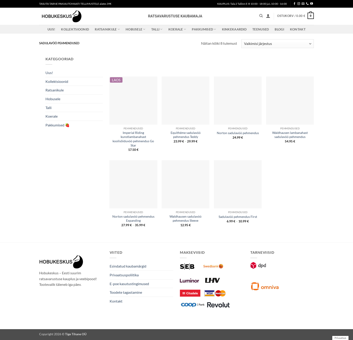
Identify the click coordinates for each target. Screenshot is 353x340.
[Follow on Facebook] (294, 3)
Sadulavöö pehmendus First (238, 217)
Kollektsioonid (75, 29)
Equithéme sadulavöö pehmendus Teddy (186, 135)
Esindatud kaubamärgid (128, 266)
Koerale (177, 29)
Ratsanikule (107, 29)
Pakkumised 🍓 (57, 125)
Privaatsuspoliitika (124, 275)
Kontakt (297, 29)
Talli (157, 29)
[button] (268, 16)
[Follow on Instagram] (298, 3)
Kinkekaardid (234, 29)
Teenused (260, 29)
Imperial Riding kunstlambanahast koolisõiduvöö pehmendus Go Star (133, 139)
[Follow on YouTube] (311, 3)
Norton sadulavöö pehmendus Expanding (133, 218)
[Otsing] (261, 16)
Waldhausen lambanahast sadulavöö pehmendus (290, 135)
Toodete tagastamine (126, 292)
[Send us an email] (303, 3)
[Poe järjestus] (277, 43)
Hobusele (135, 29)
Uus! (51, 29)
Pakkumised (204, 29)
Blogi (279, 29)
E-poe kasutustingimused (129, 284)
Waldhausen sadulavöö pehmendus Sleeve (185, 218)
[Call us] (307, 3)
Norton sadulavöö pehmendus (238, 133)
